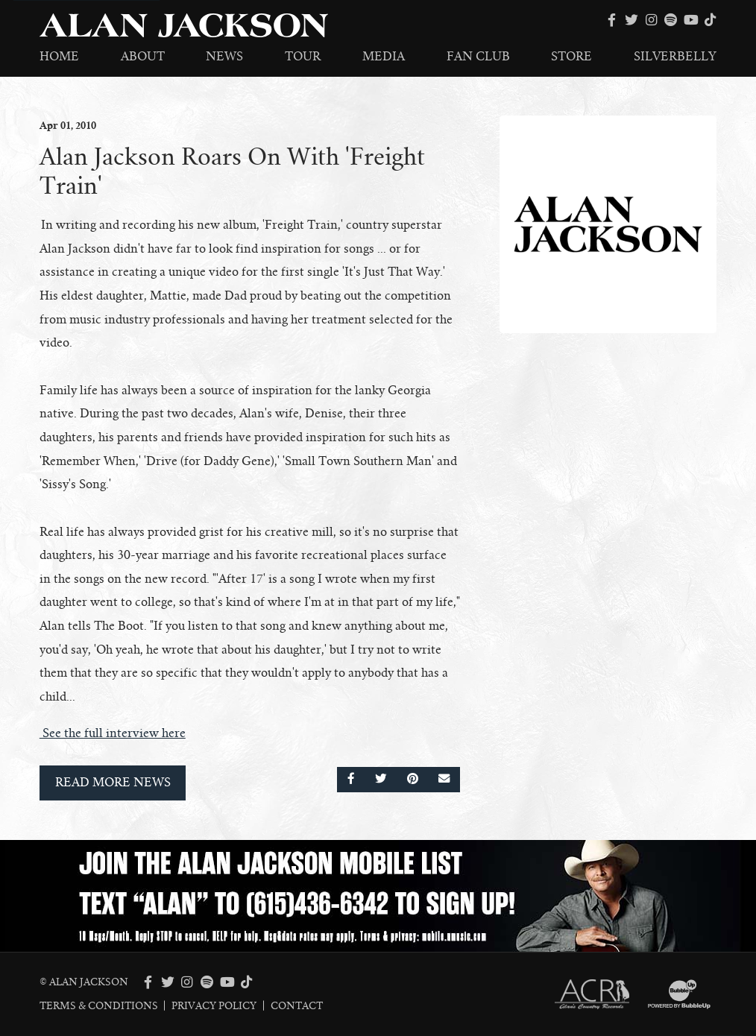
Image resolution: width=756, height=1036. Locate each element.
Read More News (113, 782)
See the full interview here (113, 733)
